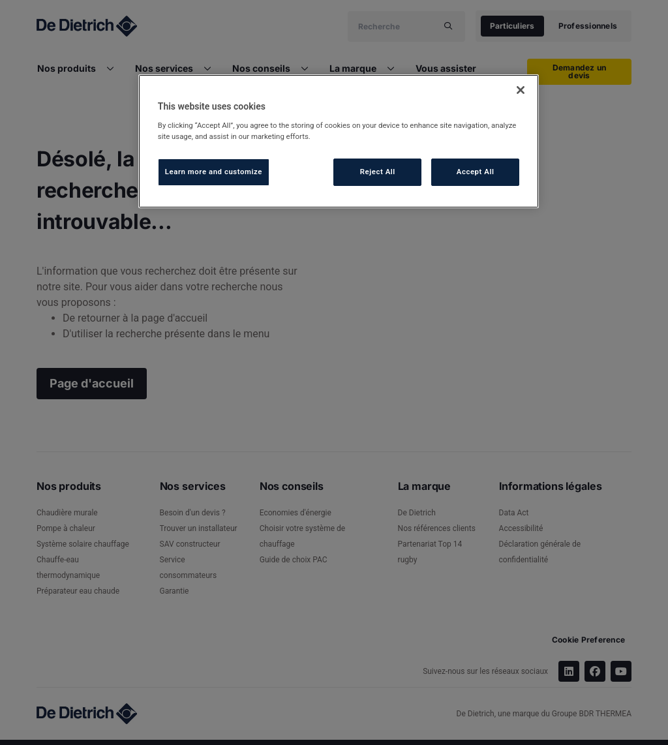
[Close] (520, 90)
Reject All (377, 171)
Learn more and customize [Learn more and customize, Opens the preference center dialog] (213, 171)
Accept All (475, 171)
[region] (338, 141)
